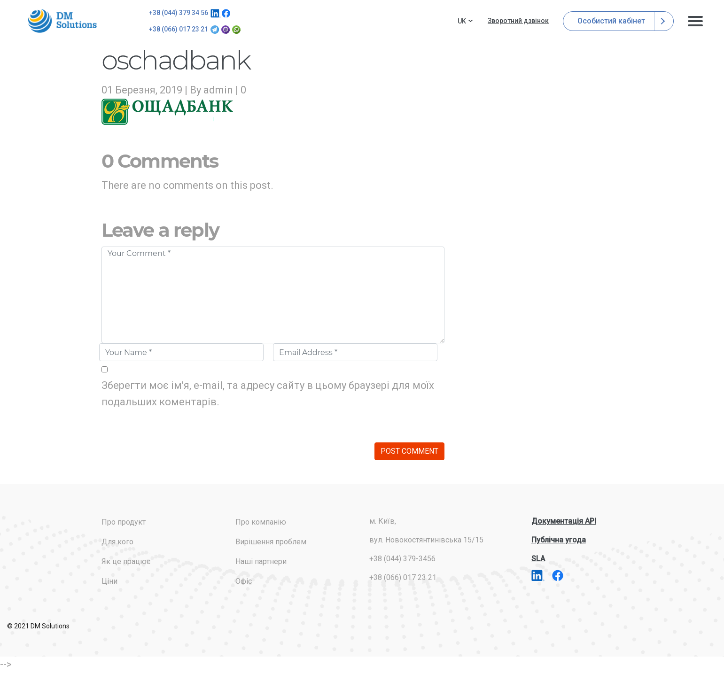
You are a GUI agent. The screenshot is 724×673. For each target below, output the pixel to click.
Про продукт (123, 522)
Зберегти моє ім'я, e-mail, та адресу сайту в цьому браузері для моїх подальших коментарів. (267, 393)
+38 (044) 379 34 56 (178, 12)
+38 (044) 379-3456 (402, 558)
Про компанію (260, 522)
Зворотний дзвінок (518, 20)
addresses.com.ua (64, 21)
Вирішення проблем (270, 541)
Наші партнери (261, 561)
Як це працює (125, 561)
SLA (538, 558)
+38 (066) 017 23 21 (178, 29)
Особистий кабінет (618, 21)
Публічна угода (558, 539)
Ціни (109, 581)
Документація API (563, 521)
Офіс (243, 581)
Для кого (117, 541)
